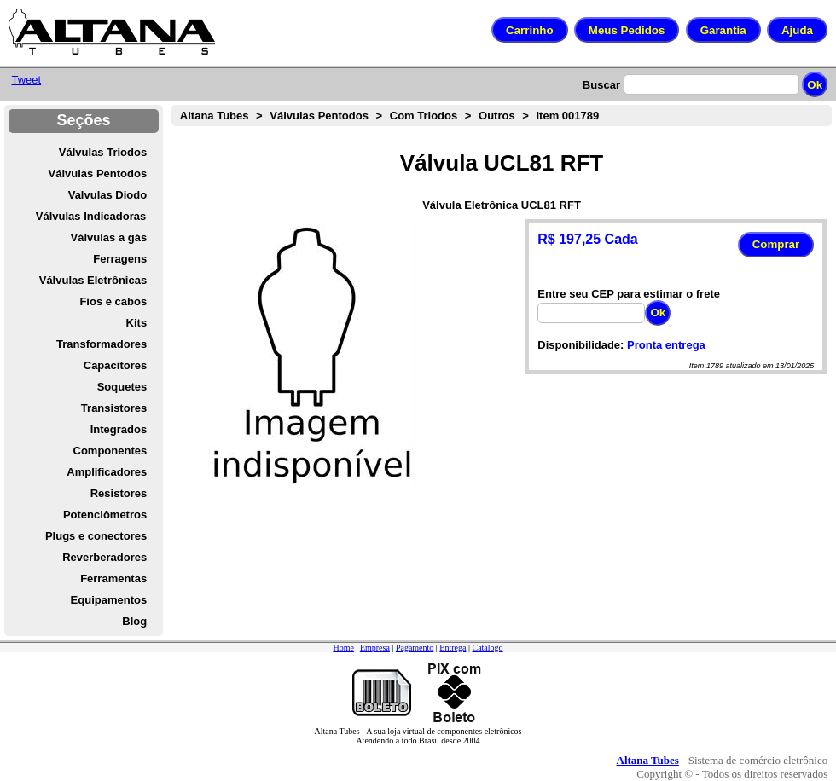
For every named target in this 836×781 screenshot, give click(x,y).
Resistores (118, 493)
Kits (137, 322)
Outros (497, 115)
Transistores (114, 408)
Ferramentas (113, 578)
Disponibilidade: (580, 344)
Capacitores (115, 365)
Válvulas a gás (109, 237)
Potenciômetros (105, 514)
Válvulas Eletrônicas (93, 280)
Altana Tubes (214, 115)
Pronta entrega (666, 344)
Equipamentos (109, 599)
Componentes (110, 450)
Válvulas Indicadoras (91, 216)
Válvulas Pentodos (98, 173)
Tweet (26, 79)
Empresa (375, 647)
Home (343, 647)
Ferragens (120, 258)
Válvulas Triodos (103, 152)
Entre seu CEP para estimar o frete (628, 293)
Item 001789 (567, 115)
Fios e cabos (113, 301)
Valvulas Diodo (107, 194)
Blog (134, 621)
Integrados (118, 429)
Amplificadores (107, 472)
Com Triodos (423, 115)
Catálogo (487, 647)
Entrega (452, 647)
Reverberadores (104, 557)
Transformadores (101, 344)
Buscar (601, 84)
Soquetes (122, 386)
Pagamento (414, 647)
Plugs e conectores (96, 535)
